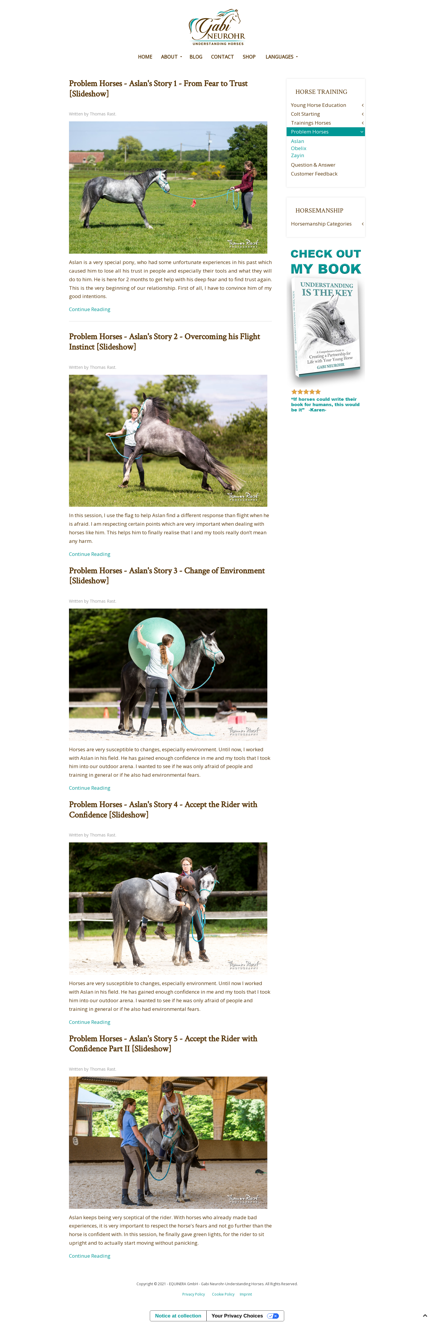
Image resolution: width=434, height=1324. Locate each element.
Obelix (298, 148)
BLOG (195, 57)
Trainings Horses (311, 122)
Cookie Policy (223, 1294)
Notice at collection (178, 1316)
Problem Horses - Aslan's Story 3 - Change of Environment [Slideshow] (167, 576)
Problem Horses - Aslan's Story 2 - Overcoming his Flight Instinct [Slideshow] (164, 342)
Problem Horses (310, 131)
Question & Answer (313, 164)
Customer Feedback (314, 173)
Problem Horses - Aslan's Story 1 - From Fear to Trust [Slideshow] (158, 88)
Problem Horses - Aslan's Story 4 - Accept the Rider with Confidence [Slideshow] (163, 810)
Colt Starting (305, 113)
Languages (279, 57)
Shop (249, 57)
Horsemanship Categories (321, 223)
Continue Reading (89, 309)
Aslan (297, 141)
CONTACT (222, 57)
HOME (145, 57)
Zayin (297, 155)
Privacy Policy (193, 1294)
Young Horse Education (318, 105)
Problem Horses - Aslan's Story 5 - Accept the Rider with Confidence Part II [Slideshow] (163, 1044)
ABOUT (169, 57)
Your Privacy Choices (237, 1316)
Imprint (246, 1294)
